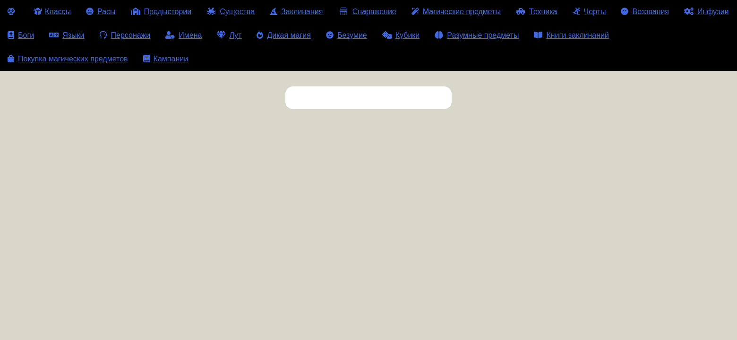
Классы (52, 12)
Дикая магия (283, 35)
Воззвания (645, 12)
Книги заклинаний (571, 35)
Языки (66, 35)
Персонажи (125, 35)
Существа (230, 12)
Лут (229, 35)
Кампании (166, 59)
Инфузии (706, 12)
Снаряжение (367, 12)
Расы (101, 12)
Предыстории (161, 12)
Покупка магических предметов (68, 59)
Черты (589, 12)
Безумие (346, 35)
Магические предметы (456, 12)
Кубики (401, 35)
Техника (536, 12)
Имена (183, 35)
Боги (21, 35)
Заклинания (296, 12)
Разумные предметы (477, 35)
